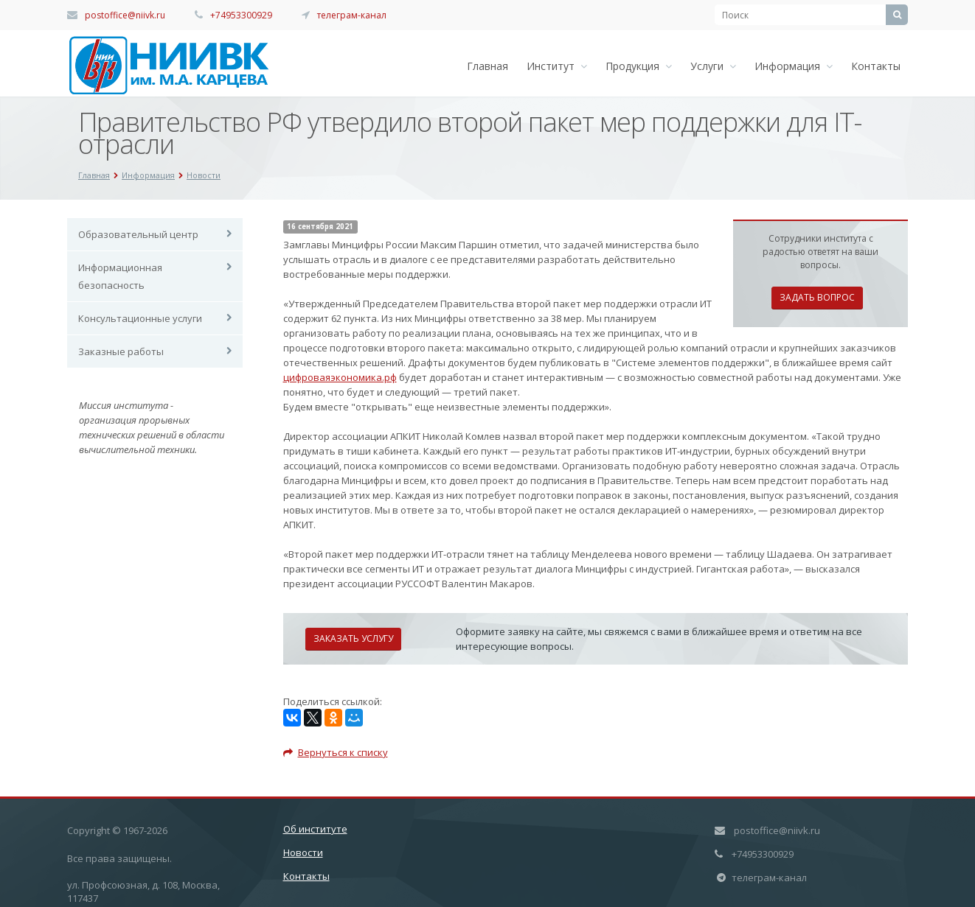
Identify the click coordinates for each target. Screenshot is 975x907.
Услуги (713, 66)
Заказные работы (121, 351)
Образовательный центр (138, 234)
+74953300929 (241, 15)
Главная (487, 66)
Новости (303, 852)
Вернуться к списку (335, 752)
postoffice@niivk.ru (125, 15)
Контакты (876, 66)
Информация (793, 66)
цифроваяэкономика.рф (340, 377)
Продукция (639, 66)
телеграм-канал (351, 15)
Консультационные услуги (140, 318)
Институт (557, 66)
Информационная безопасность (120, 276)
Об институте (315, 829)
